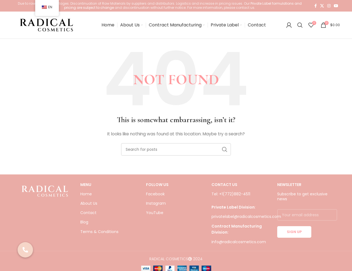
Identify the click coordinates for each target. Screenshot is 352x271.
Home (86, 195)
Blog (84, 223)
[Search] (300, 25)
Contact (88, 214)
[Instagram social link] (329, 5)
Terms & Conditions (99, 233)
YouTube (154, 214)
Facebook (155, 195)
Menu (85, 186)
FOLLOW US (157, 186)
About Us (88, 205)
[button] (25, 250)
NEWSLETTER (289, 186)
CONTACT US (224, 186)
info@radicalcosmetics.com (238, 243)
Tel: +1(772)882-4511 (230, 195)
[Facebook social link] (315, 5)
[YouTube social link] (336, 5)
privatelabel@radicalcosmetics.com (246, 218)
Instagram (156, 205)
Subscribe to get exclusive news (302, 198)
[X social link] (322, 5)
